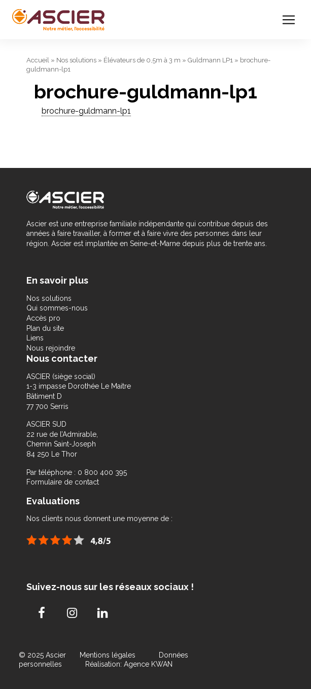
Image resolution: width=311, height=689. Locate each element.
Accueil (37, 60)
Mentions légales (108, 655)
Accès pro (43, 318)
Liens (35, 338)
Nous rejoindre (50, 348)
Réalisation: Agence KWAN (128, 664)
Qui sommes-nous (57, 308)
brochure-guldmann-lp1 (86, 111)
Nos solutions (76, 60)
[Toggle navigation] (288, 20)
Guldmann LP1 (210, 60)
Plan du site (45, 328)
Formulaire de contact (62, 482)
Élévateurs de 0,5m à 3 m (142, 60)
